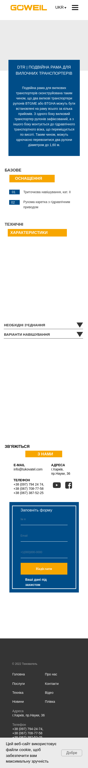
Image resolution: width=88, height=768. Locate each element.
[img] (62, 712)
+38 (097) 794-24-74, (27, 729)
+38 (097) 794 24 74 (28, 484)
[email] (44, 536)
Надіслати (44, 569)
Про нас (51, 674)
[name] (44, 519)
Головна (18, 674)
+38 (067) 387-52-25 (29, 493)
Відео (49, 692)
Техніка (17, 692)
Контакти (52, 684)
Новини (18, 701)
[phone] (44, 552)
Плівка (50, 701)
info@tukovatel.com (28, 469)
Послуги (18, 684)
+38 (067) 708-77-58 (29, 488)
